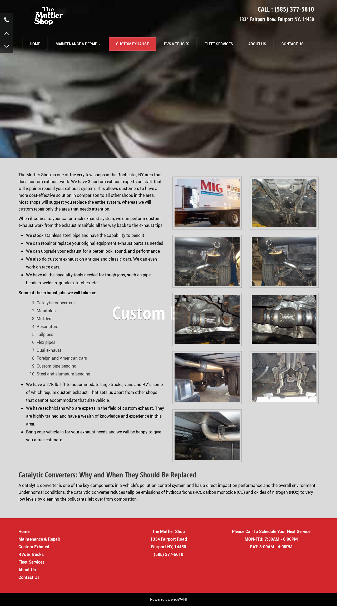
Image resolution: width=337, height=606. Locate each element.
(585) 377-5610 (294, 9)
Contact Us (292, 43)
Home (23, 531)
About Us (257, 43)
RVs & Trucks (176, 43)
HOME (35, 43)
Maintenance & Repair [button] (78, 43)
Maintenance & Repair (39, 539)
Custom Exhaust (132, 43)
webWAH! (179, 599)
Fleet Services (219, 43)
